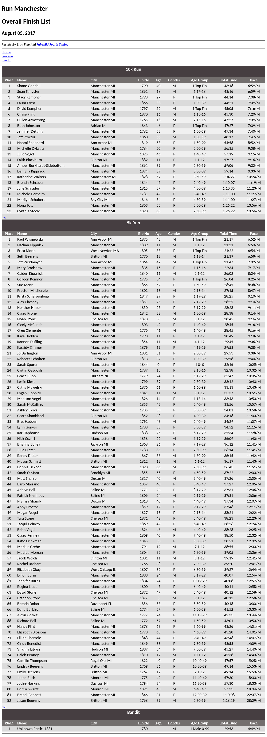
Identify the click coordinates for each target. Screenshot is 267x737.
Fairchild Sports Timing (52, 44)
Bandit (6, 60)
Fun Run (7, 56)
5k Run (6, 52)
